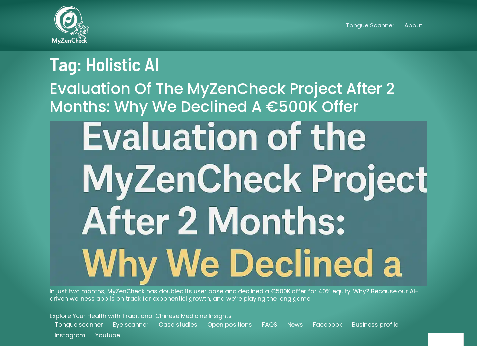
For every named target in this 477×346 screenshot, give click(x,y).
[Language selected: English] (446, 339)
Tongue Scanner (370, 25)
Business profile (375, 325)
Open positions (229, 325)
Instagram (70, 335)
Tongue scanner (79, 325)
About (413, 25)
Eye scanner (131, 325)
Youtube (107, 335)
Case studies (178, 325)
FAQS (269, 325)
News (295, 325)
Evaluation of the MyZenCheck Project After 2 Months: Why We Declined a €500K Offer (222, 97)
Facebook (327, 325)
